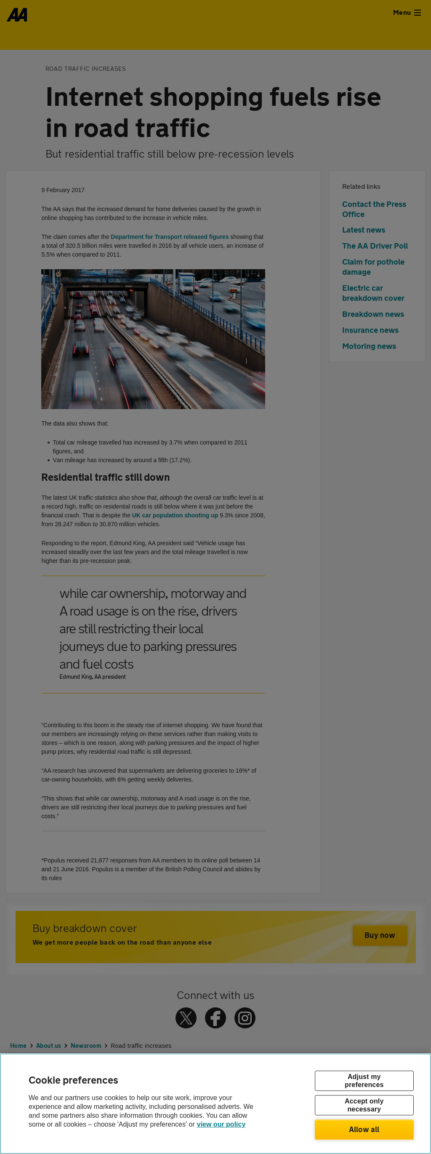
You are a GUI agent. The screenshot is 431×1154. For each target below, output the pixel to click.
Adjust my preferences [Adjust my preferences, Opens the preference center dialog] (364, 1080)
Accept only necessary (364, 1105)
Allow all (364, 1129)
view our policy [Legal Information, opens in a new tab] (221, 1124)
